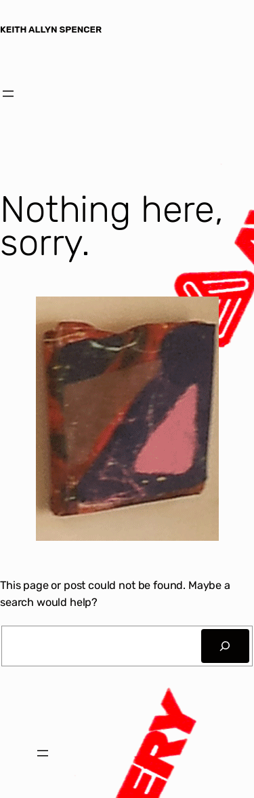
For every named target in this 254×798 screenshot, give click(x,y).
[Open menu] (8, 94)
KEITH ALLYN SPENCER (51, 29)
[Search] (225, 646)
